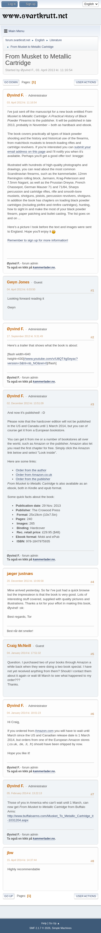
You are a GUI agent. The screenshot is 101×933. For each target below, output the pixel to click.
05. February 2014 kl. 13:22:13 (24, 793)
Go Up (8, 896)
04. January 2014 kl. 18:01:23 (24, 712)
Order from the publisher (33, 479)
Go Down (11, 82)
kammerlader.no (44, 267)
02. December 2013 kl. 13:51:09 (25, 403)
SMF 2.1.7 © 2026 (39, 928)
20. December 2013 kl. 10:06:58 (25, 580)
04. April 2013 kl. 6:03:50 (21, 289)
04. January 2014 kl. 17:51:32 (24, 652)
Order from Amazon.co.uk (34, 474)
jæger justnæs (20, 574)
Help (44, 923)
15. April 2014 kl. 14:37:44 (22, 860)
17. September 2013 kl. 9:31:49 (25, 336)
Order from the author (31, 470)
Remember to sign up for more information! (37, 240)
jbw (10, 853)
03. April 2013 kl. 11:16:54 (22, 102)
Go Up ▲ (54, 923)
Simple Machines (62, 928)
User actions (86, 82)
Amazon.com (44, 731)
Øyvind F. (15, 95)
